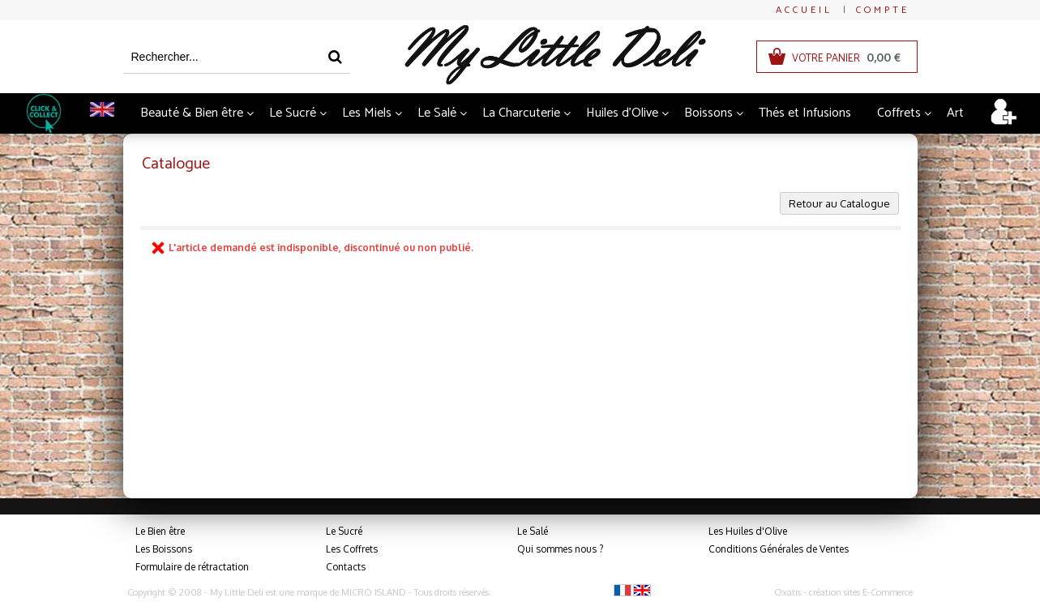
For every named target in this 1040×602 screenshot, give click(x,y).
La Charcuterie (521, 113)
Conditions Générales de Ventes (778, 549)
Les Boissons (163, 549)
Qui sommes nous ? (560, 549)
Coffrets (899, 113)
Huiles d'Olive (622, 113)
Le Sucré (292, 113)
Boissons (708, 113)
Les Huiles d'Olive (747, 531)
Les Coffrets (352, 549)
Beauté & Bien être (191, 113)
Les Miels (367, 113)
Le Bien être (160, 531)
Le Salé (436, 113)
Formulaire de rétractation (192, 567)
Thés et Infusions (805, 113)
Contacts (346, 567)
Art (955, 113)
